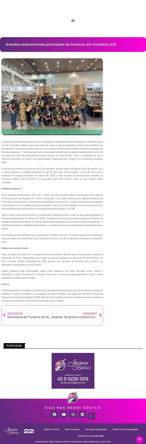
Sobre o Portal (51, 429)
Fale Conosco (72, 429)
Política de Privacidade (125, 429)
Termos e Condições (96, 429)
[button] (73, 20)
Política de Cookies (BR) (91, 436)
